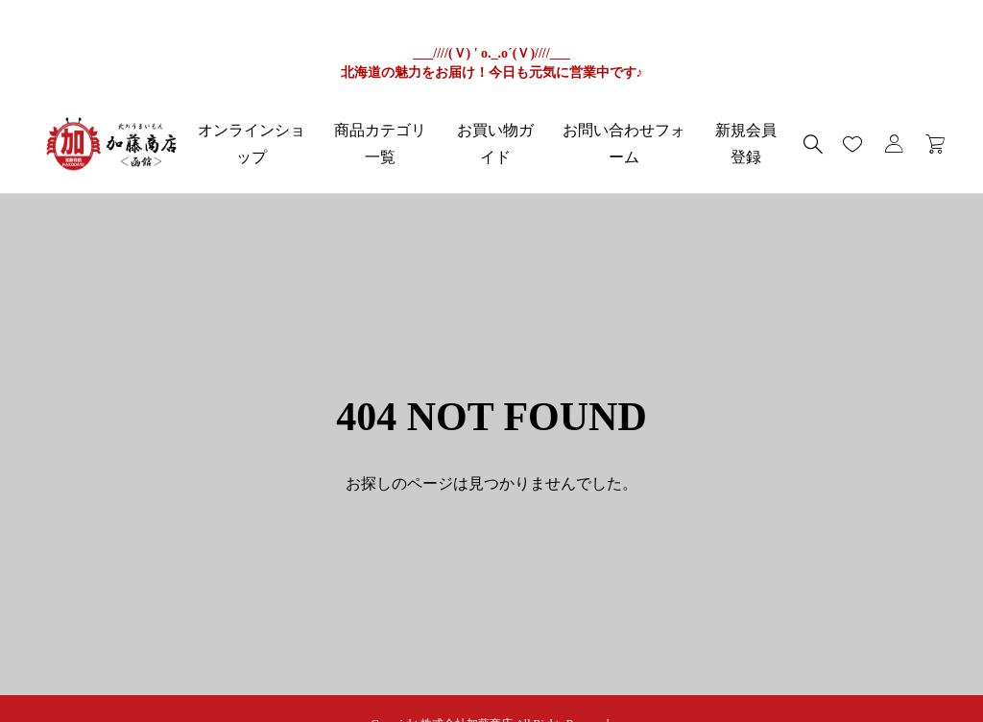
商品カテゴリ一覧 (380, 143)
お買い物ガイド (495, 143)
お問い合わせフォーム (624, 143)
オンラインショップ (251, 143)
